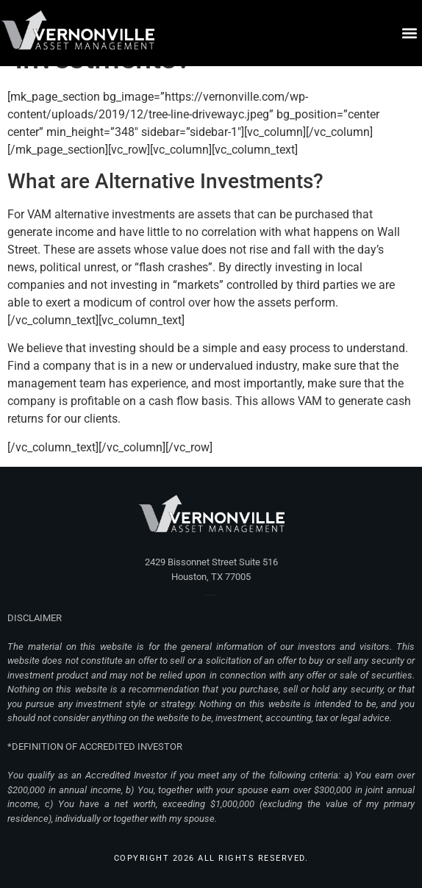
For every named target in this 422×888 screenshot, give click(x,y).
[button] (410, 33)
